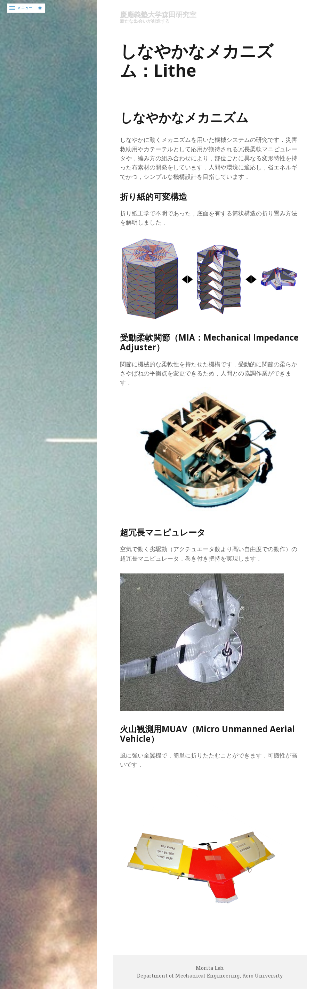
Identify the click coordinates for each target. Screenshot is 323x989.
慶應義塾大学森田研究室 (160, 14)
